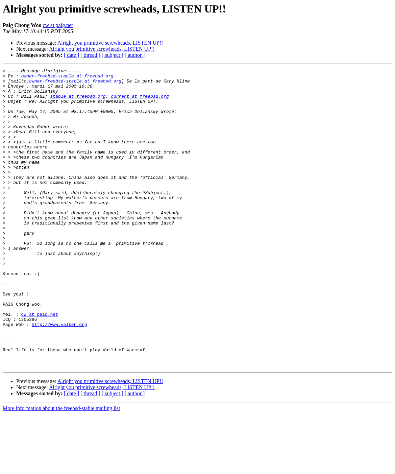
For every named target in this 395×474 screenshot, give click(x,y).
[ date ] (71, 55)
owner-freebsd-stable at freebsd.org (67, 78)
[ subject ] (112, 55)
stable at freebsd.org (77, 102)
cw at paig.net (58, 25)
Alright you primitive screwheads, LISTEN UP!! (110, 43)
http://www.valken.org (59, 376)
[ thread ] (90, 55)
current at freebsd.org (140, 102)
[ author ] (135, 55)
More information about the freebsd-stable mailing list (61, 468)
